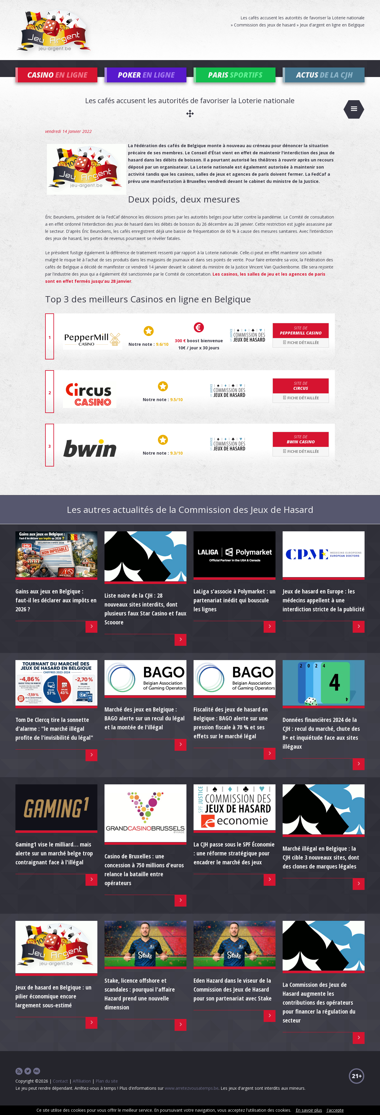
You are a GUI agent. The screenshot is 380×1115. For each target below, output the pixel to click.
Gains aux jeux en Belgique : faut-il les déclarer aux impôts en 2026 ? (55, 609)
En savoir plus (309, 1110)
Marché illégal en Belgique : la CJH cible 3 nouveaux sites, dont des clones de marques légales (321, 866)
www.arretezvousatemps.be (191, 1097)
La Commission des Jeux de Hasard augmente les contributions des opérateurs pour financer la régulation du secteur (319, 1011)
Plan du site (107, 1090)
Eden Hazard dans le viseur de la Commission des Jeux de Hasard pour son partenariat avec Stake (233, 998)
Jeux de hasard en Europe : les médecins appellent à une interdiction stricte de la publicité (324, 609)
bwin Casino (301, 448)
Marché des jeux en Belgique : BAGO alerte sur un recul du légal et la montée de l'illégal (144, 727)
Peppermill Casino (301, 339)
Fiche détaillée (301, 351)
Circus (301, 394)
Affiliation (82, 1090)
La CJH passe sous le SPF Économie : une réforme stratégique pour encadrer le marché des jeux (234, 862)
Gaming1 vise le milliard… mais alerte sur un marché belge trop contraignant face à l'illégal (54, 862)
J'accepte (335, 1110)
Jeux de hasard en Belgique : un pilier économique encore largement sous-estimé (53, 1005)
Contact (60, 1090)
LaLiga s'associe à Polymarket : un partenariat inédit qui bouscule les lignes (235, 609)
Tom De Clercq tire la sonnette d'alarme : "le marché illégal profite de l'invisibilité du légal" (54, 737)
